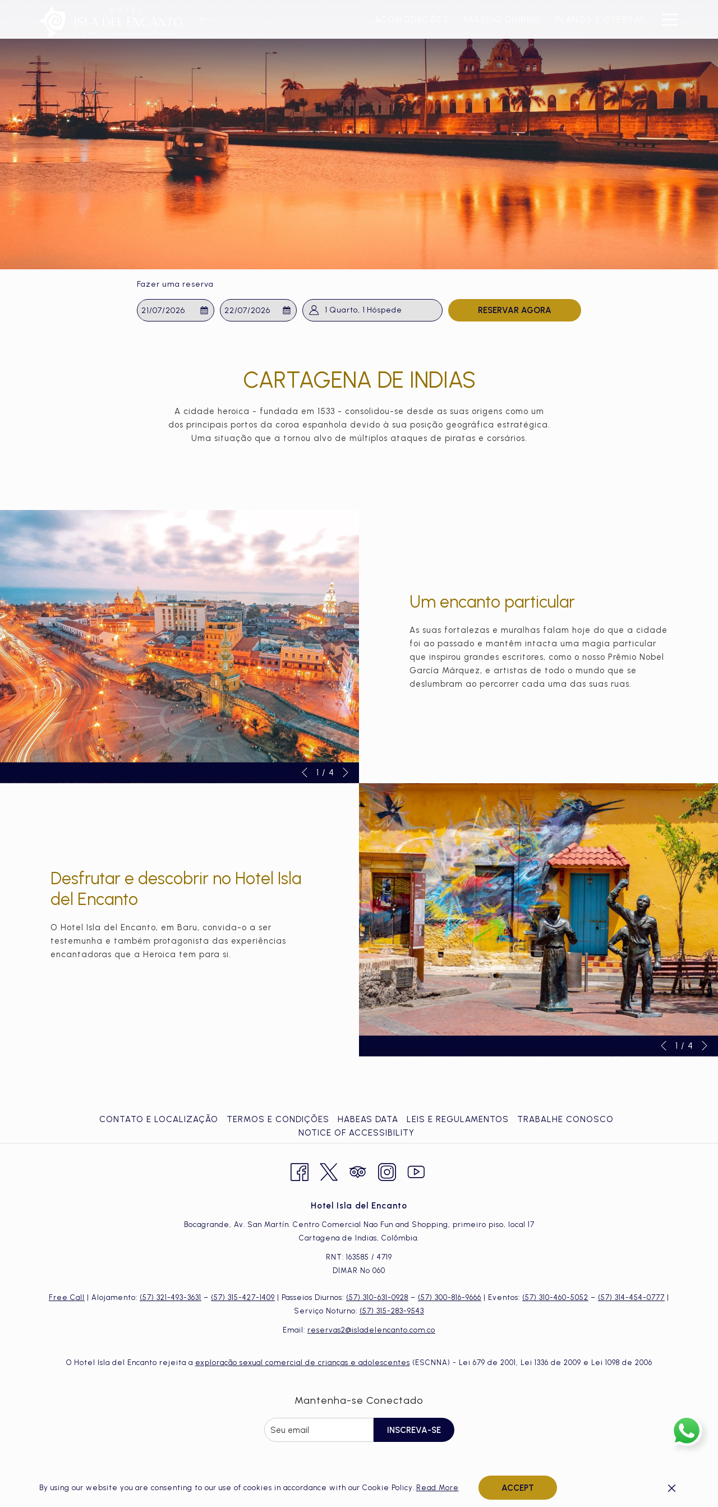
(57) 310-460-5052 (555, 1297)
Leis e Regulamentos (458, 1119)
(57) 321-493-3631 (170, 1297)
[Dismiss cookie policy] (672, 1488)
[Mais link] (666, 19)
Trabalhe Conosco (565, 1119)
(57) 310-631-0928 (377, 1297)
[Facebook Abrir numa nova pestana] (300, 1170)
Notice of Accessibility (356, 1133)
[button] (175, 310)
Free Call (67, 1297)
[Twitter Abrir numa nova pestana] (329, 1170)
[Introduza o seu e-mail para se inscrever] (319, 1430)
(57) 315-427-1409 (243, 1297)
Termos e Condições (278, 1119)
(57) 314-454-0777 (631, 1297)
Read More (437, 1487)
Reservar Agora (514, 310)
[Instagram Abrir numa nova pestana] (387, 1170)
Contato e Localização (158, 1119)
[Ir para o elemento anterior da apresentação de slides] (305, 773)
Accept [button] (517, 1488)
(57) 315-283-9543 (392, 1311)
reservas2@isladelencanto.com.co (371, 1330)
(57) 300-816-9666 (449, 1297)
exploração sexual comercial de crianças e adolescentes (302, 1362)
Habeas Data (368, 1119)
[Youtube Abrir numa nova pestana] (416, 1170)
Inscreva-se (414, 1430)
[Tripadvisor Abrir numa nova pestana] (358, 1170)
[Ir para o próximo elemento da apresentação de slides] (345, 773)
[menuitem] (278, 19)
